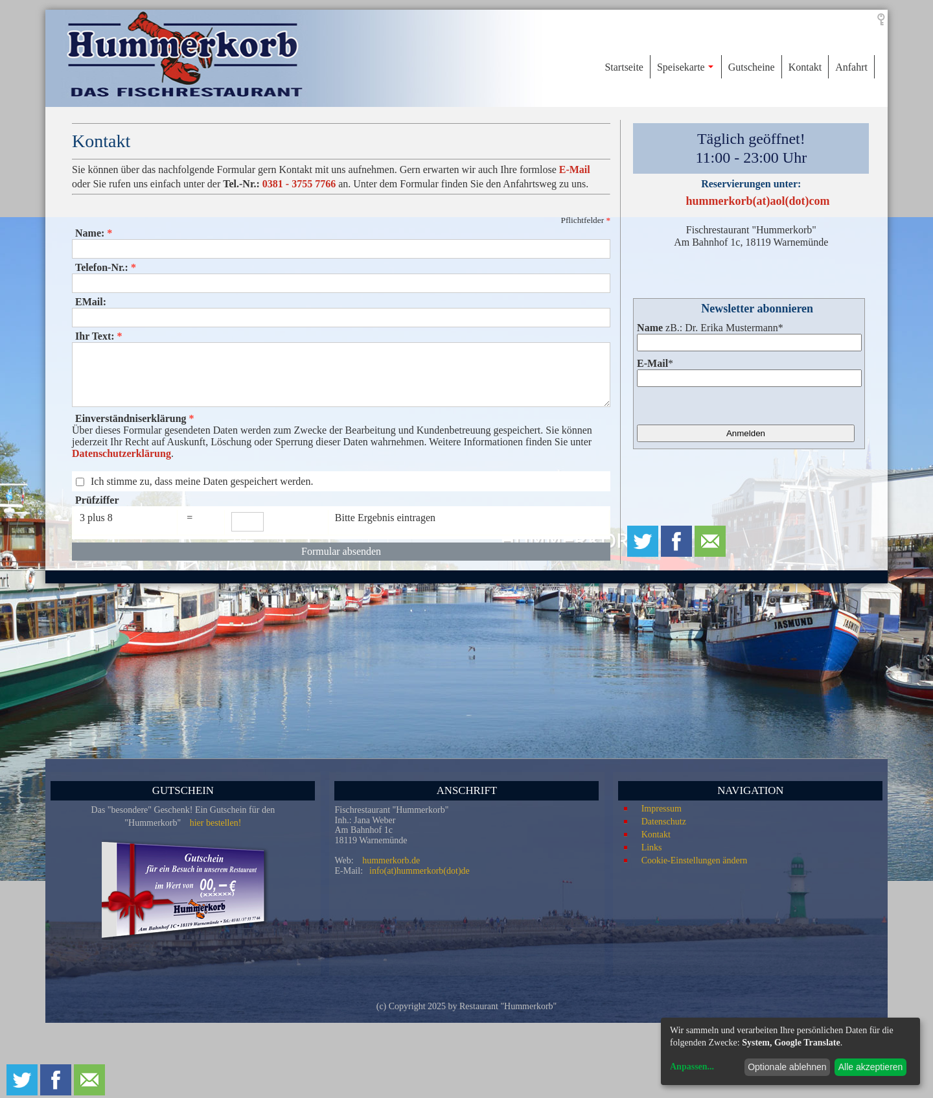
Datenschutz (663, 821)
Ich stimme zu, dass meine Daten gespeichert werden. (202, 481)
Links (651, 847)
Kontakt (656, 834)
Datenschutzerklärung (121, 453)
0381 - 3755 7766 (299, 183)
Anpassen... (692, 1066)
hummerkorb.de (391, 860)
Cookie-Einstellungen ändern (694, 860)
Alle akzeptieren (870, 1067)
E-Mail (574, 169)
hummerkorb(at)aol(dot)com (758, 200)
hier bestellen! (216, 823)
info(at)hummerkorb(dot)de (419, 871)
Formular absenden (341, 551)
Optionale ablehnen (787, 1067)
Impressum (661, 808)
